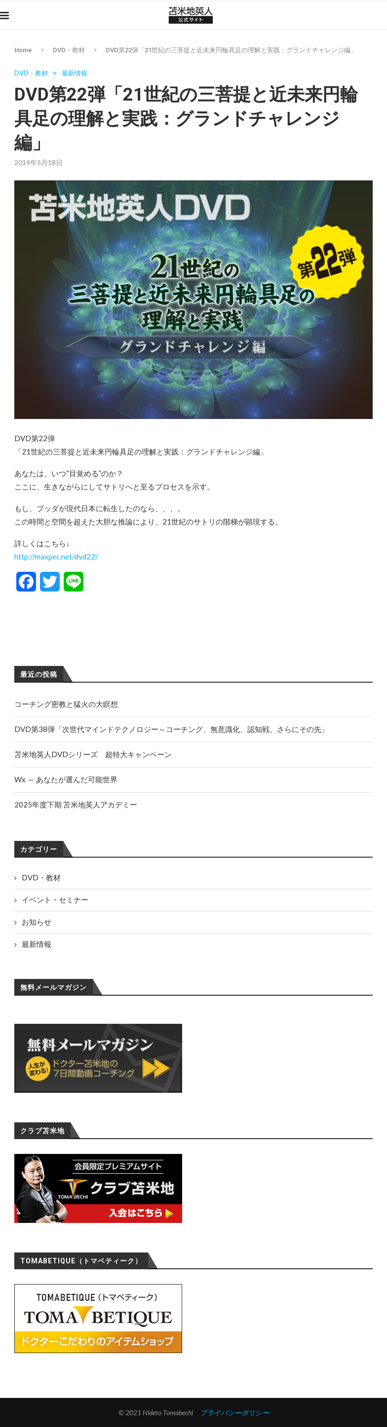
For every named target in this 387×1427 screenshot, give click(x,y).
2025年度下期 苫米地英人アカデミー (75, 804)
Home (23, 50)
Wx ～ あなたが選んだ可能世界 (65, 779)
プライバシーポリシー (234, 1412)
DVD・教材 (69, 50)
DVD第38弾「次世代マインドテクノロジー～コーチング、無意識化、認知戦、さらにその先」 (171, 729)
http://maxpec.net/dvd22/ (56, 556)
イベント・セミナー (55, 899)
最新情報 (74, 73)
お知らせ (36, 921)
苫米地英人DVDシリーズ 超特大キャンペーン (93, 754)
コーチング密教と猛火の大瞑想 (66, 703)
